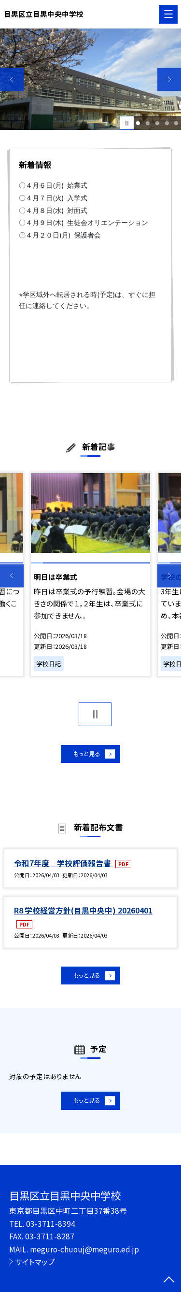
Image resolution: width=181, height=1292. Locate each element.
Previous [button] (12, 79)
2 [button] (147, 123)
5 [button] (176, 123)
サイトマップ (35, 1261)
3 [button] (157, 123)
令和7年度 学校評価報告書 (63, 866)
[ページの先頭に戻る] (169, 1280)
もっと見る (86, 755)
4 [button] (167, 123)
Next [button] (169, 79)
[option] (90, 79)
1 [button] (138, 123)
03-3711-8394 (50, 1223)
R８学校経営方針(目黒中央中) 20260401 (83, 913)
